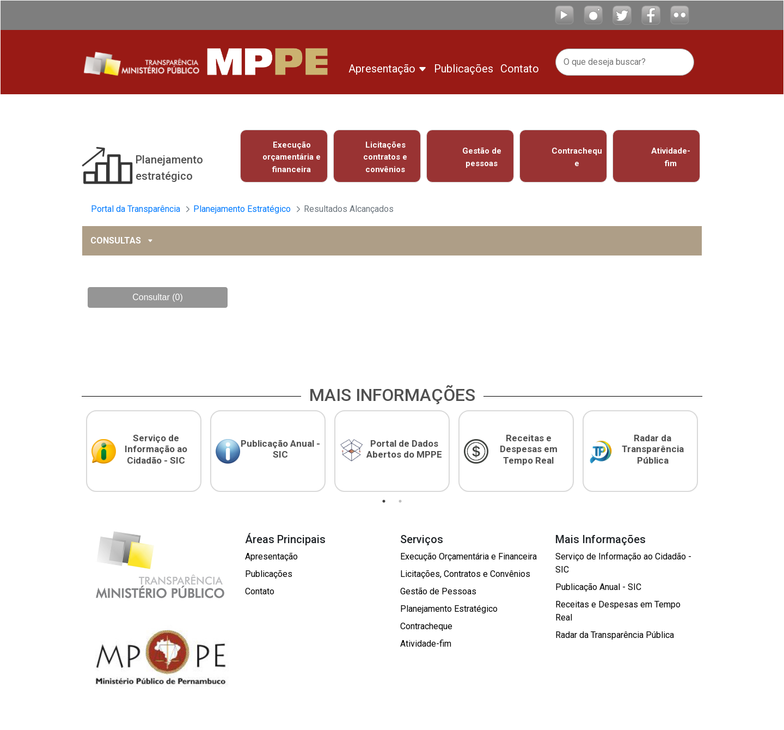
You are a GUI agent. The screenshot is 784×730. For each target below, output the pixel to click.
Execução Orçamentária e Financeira (468, 553)
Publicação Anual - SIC (598, 584)
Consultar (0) (157, 295)
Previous (229, 158)
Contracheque (426, 623)
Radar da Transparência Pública (614, 631)
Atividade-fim (425, 640)
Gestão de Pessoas (438, 588)
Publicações (268, 570)
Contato (259, 588)
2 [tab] (400, 497)
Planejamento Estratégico (449, 605)
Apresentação (271, 553)
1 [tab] (383, 497)
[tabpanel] (144, 449)
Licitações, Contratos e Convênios (465, 570)
